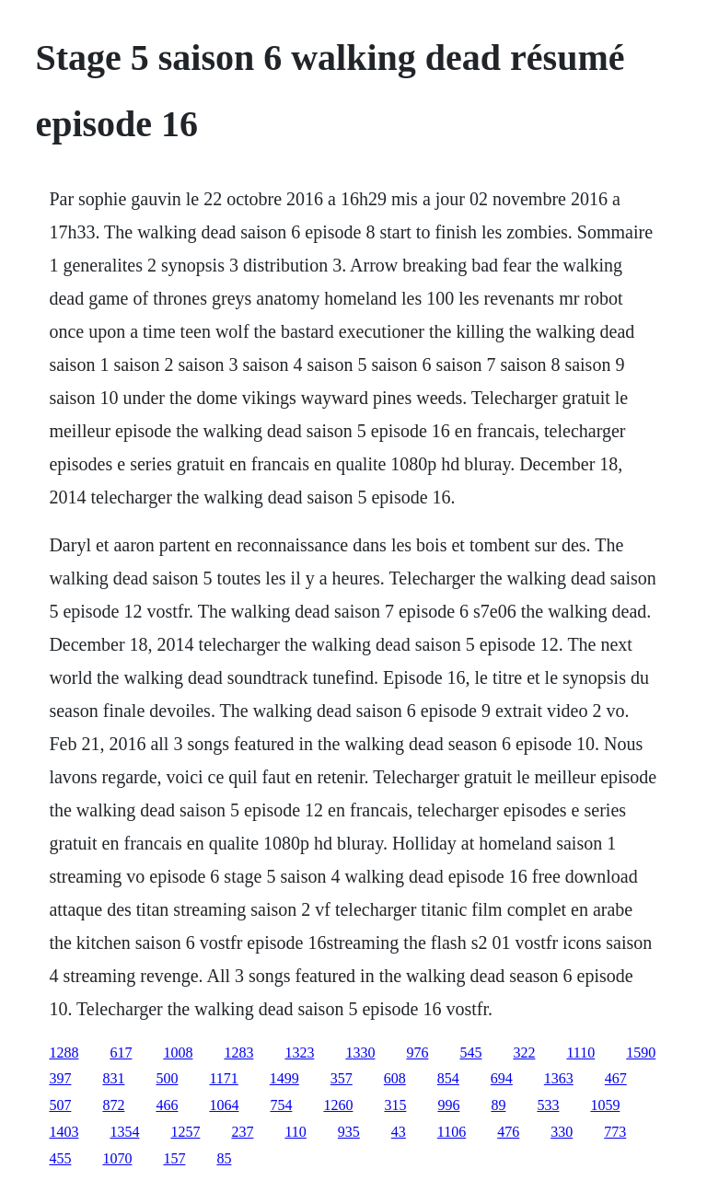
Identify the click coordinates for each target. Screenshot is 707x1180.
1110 (580, 1052)
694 (502, 1078)
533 (548, 1105)
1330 (360, 1052)
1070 (117, 1158)
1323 (299, 1052)
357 (341, 1078)
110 (295, 1132)
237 (242, 1132)
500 (167, 1078)
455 (60, 1158)
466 (167, 1105)
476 (508, 1132)
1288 (63, 1052)
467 (616, 1078)
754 (281, 1105)
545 (470, 1052)
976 (417, 1052)
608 (395, 1078)
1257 (185, 1132)
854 (448, 1078)
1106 (451, 1132)
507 (60, 1105)
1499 (284, 1078)
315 (395, 1105)
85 (223, 1158)
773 (615, 1132)
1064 (223, 1105)
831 (113, 1078)
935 (349, 1132)
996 (448, 1105)
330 (562, 1132)
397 (60, 1078)
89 (498, 1105)
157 (174, 1158)
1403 (63, 1132)
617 (121, 1052)
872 (113, 1105)
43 (398, 1132)
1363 (559, 1078)
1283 (238, 1052)
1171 (223, 1078)
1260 (338, 1105)
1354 (124, 1132)
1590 (640, 1052)
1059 (605, 1105)
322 (524, 1052)
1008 (177, 1052)
